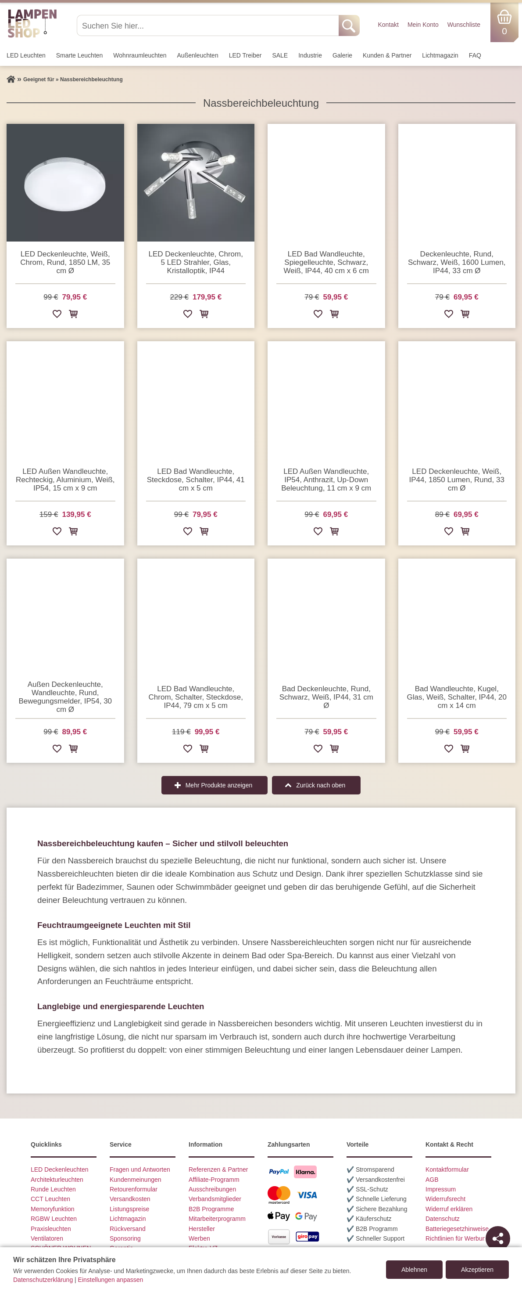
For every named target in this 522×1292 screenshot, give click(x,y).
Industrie (310, 55)
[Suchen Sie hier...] (208, 25)
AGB (432, 1179)
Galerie (342, 55)
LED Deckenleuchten (60, 1169)
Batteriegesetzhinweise (457, 1228)
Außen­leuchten (197, 55)
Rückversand (128, 1228)
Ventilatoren (47, 1238)
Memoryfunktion (53, 1209)
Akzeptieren (477, 1269)
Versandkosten (130, 1198)
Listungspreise (129, 1209)
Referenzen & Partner (218, 1169)
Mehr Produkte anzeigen (219, 785)
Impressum (440, 1189)
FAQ (475, 55)
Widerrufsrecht (445, 1198)
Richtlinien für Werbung (457, 1238)
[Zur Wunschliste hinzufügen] (57, 315)
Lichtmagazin (440, 55)
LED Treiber (245, 55)
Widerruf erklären (448, 1209)
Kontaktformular (447, 1169)
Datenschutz (442, 1218)
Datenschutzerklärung (43, 1279)
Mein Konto (423, 24)
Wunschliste (463, 24)
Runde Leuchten (53, 1189)
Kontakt (388, 24)
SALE (280, 55)
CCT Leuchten (50, 1198)
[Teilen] (498, 1238)
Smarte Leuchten (79, 55)
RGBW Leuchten (54, 1218)
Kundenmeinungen (135, 1179)
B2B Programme (211, 1209)
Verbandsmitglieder (215, 1198)
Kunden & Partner (387, 55)
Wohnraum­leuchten (139, 55)
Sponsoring (125, 1238)
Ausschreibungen (212, 1189)
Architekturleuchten (57, 1179)
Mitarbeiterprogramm (217, 1218)
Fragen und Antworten (140, 1169)
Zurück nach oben (320, 785)
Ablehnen (414, 1269)
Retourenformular (133, 1189)
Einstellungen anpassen (110, 1279)
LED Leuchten (26, 55)
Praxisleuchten (51, 1228)
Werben (199, 1238)
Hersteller (202, 1228)
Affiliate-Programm (214, 1179)
